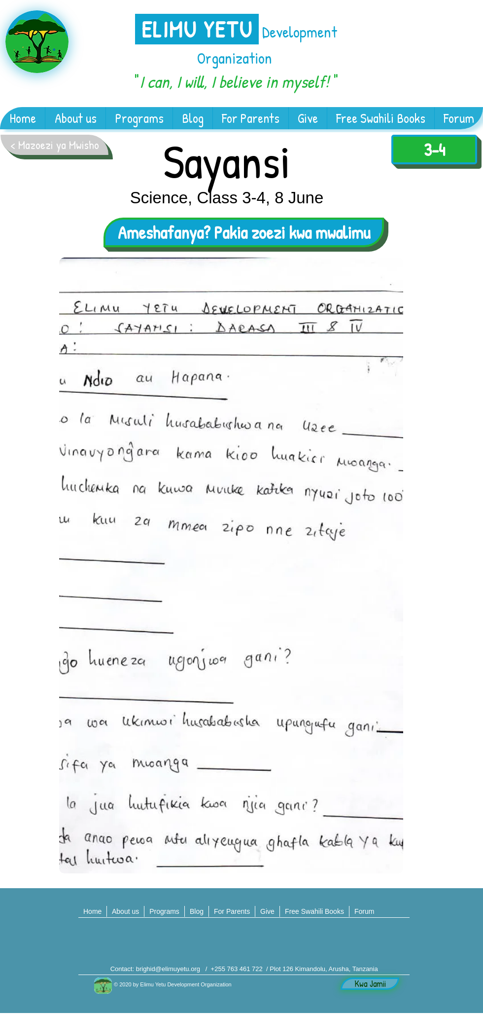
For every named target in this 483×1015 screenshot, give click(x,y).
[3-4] (434, 149)
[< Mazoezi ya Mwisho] (54, 145)
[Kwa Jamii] (370, 983)
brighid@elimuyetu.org (168, 969)
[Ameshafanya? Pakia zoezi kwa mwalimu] (244, 232)
